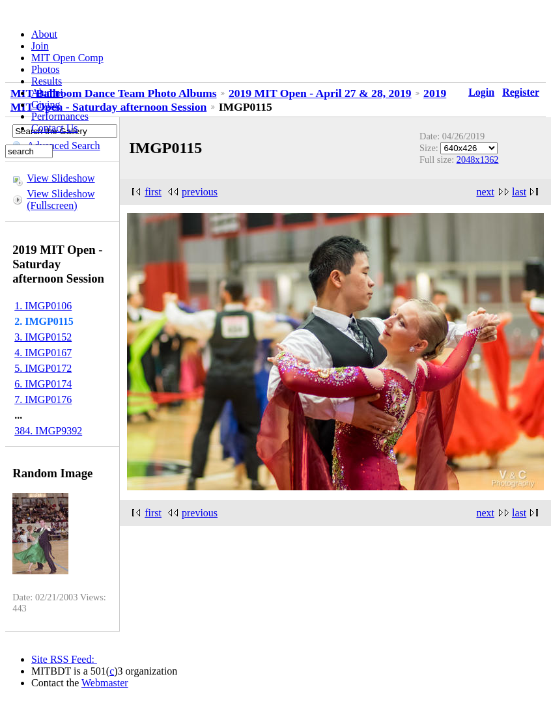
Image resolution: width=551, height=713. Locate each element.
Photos (45, 69)
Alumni (47, 92)
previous (200, 191)
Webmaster (104, 682)
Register (520, 92)
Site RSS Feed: (64, 659)
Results (46, 81)
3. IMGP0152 (43, 337)
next (485, 191)
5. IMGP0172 (43, 368)
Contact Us (54, 127)
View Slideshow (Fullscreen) (60, 199)
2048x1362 (478, 159)
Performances (60, 116)
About (44, 34)
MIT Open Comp (67, 57)
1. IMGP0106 (43, 305)
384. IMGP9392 (48, 430)
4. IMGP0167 (43, 352)
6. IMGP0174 (43, 383)
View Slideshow (60, 178)
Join (40, 45)
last (519, 191)
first (153, 191)
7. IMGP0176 (43, 399)
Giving (45, 104)
